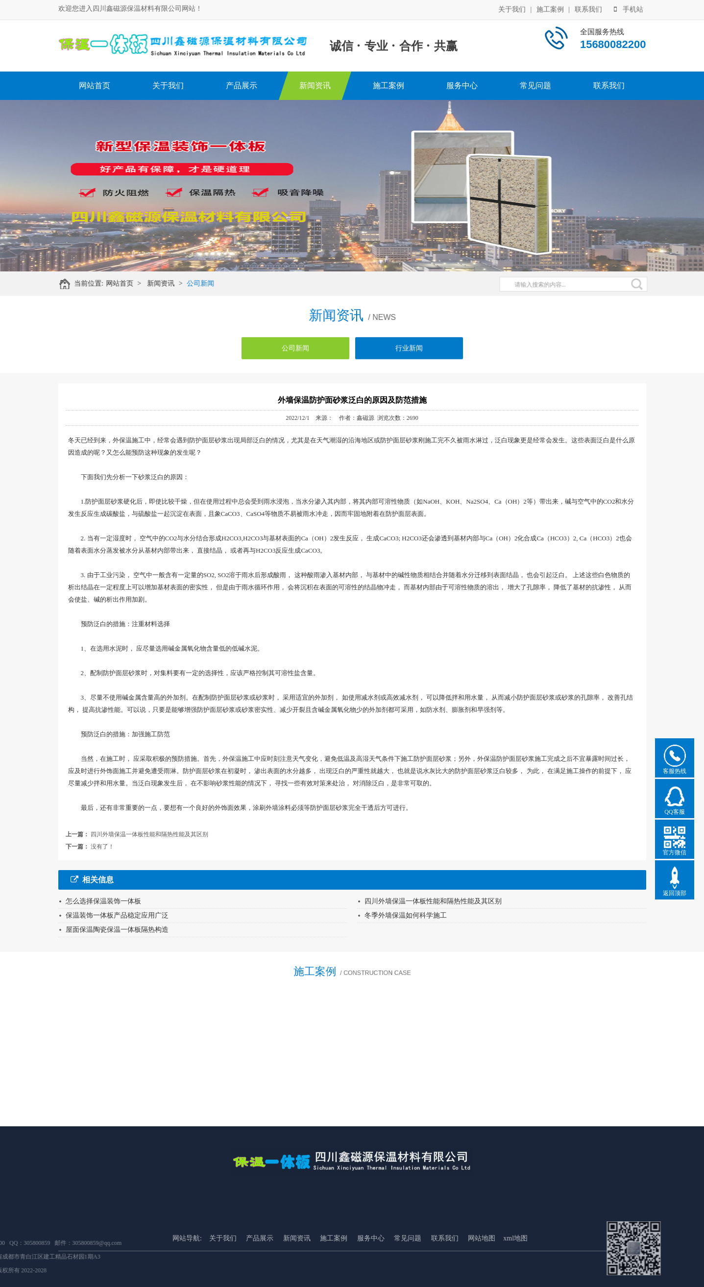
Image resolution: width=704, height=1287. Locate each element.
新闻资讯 (315, 85)
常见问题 (535, 85)
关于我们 (512, 8)
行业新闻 (409, 352)
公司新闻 (205, 283)
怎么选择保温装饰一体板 (103, 901)
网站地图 (481, 1268)
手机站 (628, 8)
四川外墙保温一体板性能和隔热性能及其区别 (149, 834)
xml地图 (515, 1268)
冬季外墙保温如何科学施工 (405, 915)
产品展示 (241, 85)
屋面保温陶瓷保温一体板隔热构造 (117, 929)
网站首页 (94, 85)
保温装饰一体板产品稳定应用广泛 (117, 915)
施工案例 (550, 8)
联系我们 (588, 8)
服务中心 (462, 85)
